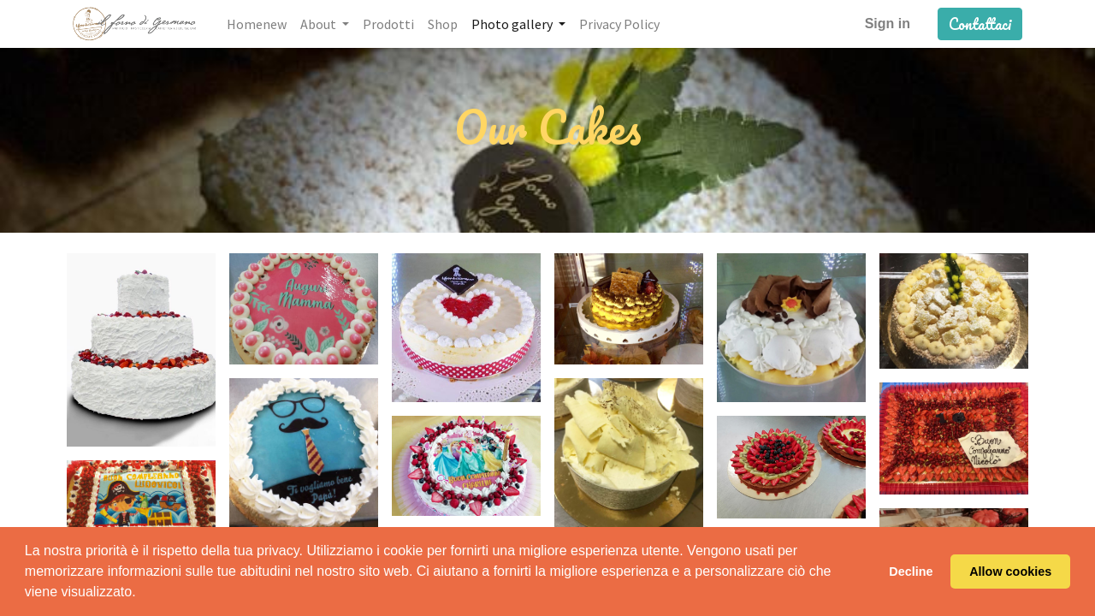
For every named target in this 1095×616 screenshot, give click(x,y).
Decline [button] (910, 571)
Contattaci (980, 24)
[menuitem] (256, 24)
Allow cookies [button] (1010, 571)
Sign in (887, 23)
